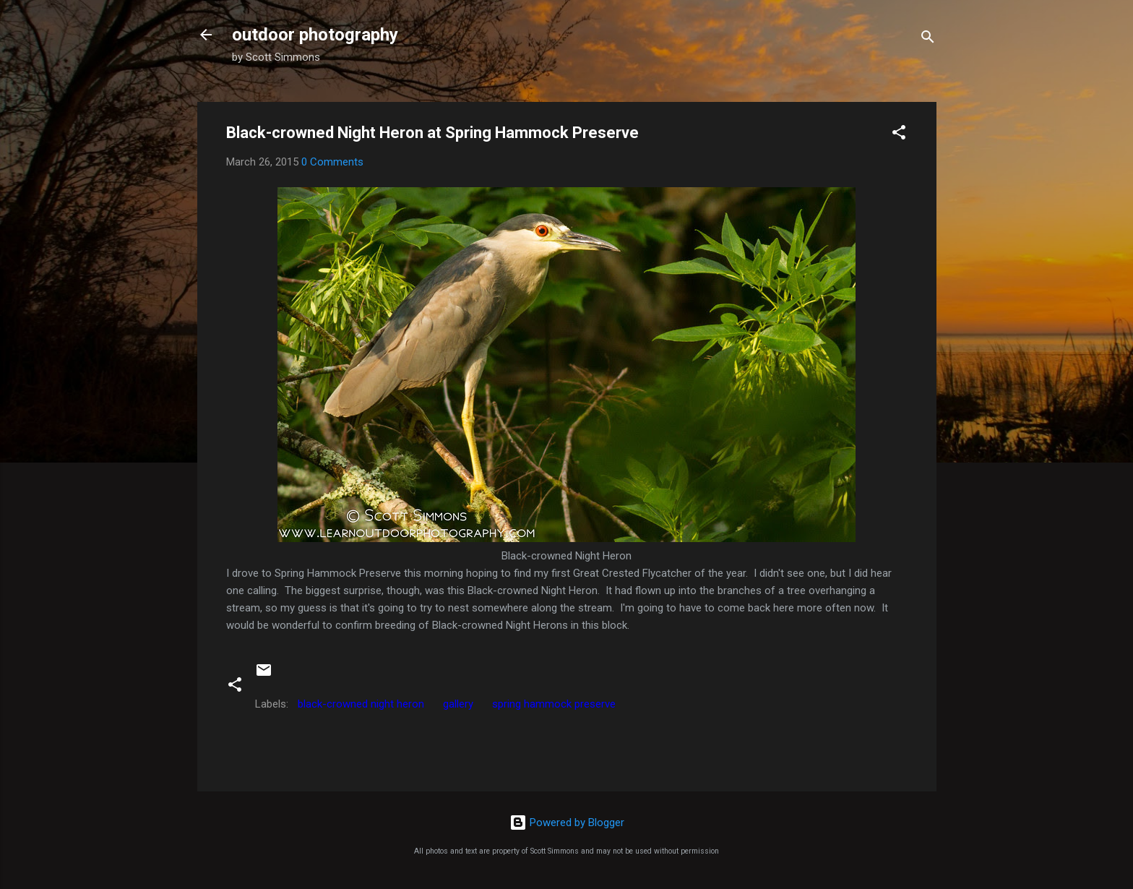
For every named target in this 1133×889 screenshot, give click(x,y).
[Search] (927, 39)
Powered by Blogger (566, 822)
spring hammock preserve (554, 703)
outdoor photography (315, 35)
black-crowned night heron (361, 703)
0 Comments (332, 161)
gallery (458, 703)
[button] (899, 135)
